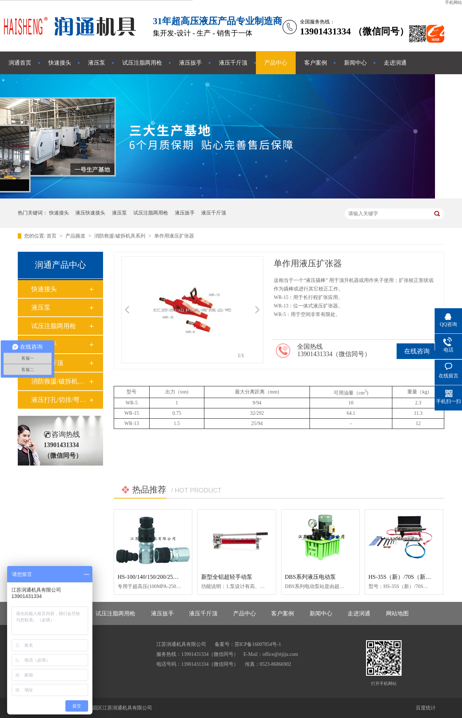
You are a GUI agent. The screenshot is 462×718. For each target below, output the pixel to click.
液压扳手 (190, 63)
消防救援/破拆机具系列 (120, 236)
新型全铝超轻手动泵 (226, 577)
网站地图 (397, 613)
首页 (52, 236)
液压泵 (96, 63)
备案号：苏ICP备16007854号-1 (248, 644)
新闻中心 (355, 63)
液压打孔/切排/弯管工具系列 (60, 399)
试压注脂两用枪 (142, 63)
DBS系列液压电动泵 (310, 577)
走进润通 (395, 63)
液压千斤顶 (233, 63)
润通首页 (20, 63)
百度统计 (426, 708)
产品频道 (76, 236)
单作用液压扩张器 (174, 236)
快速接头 (59, 63)
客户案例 (315, 63)
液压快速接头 (90, 213)
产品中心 (275, 63)
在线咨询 (417, 351)
